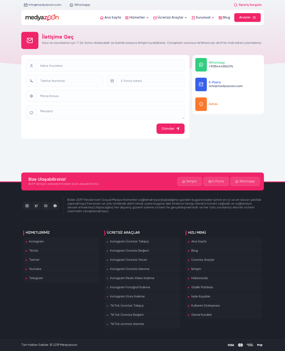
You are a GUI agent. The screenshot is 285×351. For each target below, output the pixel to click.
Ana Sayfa (198, 241)
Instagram (36, 241)
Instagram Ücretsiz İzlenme (130, 269)
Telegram (36, 278)
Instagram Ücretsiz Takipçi (129, 241)
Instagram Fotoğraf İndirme (130, 287)
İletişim (189, 181)
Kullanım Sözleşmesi (205, 305)
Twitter (34, 260)
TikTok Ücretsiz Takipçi (127, 305)
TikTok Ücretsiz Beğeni (127, 315)
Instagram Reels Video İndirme (132, 278)
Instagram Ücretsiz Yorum (128, 260)
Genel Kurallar (201, 315)
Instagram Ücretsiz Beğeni (129, 250)
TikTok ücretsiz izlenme (127, 324)
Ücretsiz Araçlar (202, 260)
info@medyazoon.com (42, 5)
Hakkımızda (199, 278)
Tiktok (33, 250)
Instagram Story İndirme (127, 296)
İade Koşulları (200, 296)
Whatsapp (79, 5)
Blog (194, 250)
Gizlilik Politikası (202, 287)
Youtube (35, 269)
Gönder (170, 128)
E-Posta (216, 181)
